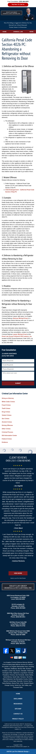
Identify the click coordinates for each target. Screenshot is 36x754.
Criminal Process (7, 432)
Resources (18, 703)
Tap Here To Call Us (18, 4)
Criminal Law (18, 31)
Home (4, 31)
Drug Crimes (6, 412)
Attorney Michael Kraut (20, 318)
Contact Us (18, 714)
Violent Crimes (6, 415)
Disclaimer (18, 698)
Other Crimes (6, 428)
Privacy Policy (18, 719)
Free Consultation (9, 349)
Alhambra (7, 668)
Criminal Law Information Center (15, 393)
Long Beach (23, 673)
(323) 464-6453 (8, 356)
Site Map (18, 709)
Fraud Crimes (6, 405)
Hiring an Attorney (8, 398)
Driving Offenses (7, 425)
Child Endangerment (12, 189)
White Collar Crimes (8, 401)
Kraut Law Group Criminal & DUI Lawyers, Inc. (17, 336)
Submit (18, 383)
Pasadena (6, 675)
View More (18, 573)
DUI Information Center (9, 435)
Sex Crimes (5, 418)
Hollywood (30, 670)
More (31, 31)
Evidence (5, 442)
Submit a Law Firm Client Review (18, 578)
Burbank (28, 668)
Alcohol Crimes (7, 422)
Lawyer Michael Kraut (20, 334)
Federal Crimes (7, 439)
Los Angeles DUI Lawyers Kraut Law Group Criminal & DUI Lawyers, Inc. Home (11, 11)
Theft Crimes (6, 408)
